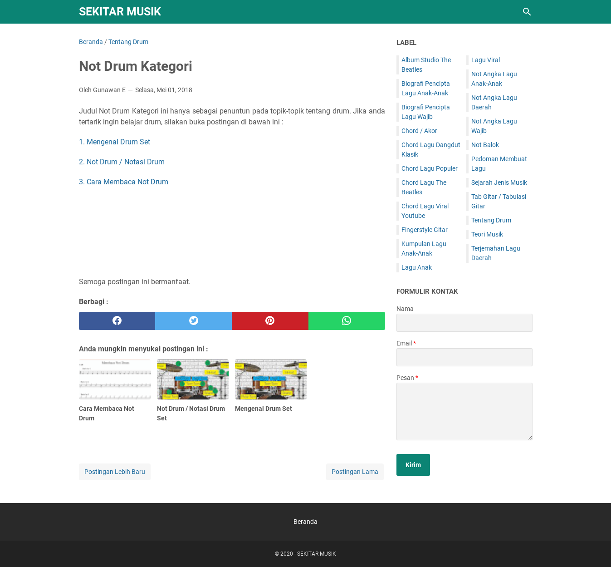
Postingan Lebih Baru (114, 471)
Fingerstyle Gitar (424, 229)
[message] (464, 411)
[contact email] (464, 357)
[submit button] (413, 465)
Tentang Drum (491, 220)
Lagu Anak (416, 267)
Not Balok (485, 144)
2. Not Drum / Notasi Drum (122, 162)
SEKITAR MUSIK (120, 11)
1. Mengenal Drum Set (114, 142)
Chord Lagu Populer (429, 168)
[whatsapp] (346, 321)
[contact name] (464, 323)
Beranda (305, 521)
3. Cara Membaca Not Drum (123, 181)
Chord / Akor (419, 130)
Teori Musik (487, 234)
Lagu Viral (485, 60)
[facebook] (117, 321)
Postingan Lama (355, 471)
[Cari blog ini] (527, 11)
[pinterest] (270, 321)
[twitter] (193, 321)
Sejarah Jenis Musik (499, 182)
